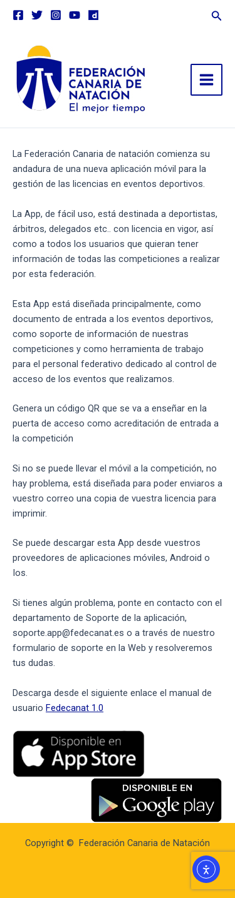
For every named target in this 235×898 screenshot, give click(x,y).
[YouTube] (74, 15)
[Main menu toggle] (206, 80)
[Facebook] (18, 15)
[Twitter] (37, 15)
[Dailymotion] (93, 15)
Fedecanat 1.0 (74, 708)
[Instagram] (55, 15)
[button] (216, 14)
